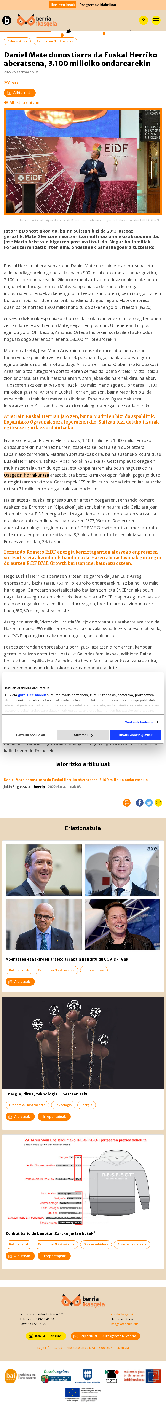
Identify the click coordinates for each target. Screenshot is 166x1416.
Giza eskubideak (96, 1244)
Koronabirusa (94, 970)
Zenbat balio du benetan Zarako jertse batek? (51, 1233)
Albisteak (19, 92)
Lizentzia (123, 1348)
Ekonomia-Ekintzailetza (55, 41)
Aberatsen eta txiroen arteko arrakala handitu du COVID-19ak (67, 959)
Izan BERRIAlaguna (45, 1336)
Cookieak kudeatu (139, 722)
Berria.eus (27, 1314)
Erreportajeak (54, 1116)
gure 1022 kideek (32, 695)
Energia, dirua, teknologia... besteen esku (47, 1094)
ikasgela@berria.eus (124, 1324)
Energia (86, 1105)
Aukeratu (83, 735)
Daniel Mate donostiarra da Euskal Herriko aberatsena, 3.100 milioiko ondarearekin (76, 780)
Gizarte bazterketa (132, 1244)
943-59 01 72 (37, 1324)
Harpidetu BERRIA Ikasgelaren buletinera (104, 1336)
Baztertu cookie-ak (30, 735)
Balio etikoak (17, 41)
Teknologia (63, 1105)
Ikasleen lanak (63, 5)
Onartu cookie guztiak (136, 735)
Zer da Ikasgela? (122, 1314)
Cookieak (105, 1348)
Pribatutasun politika (80, 1348)
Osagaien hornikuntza (26, 475)
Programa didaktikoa (98, 5)
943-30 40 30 (45, 1319)
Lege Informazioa (49, 1348)
